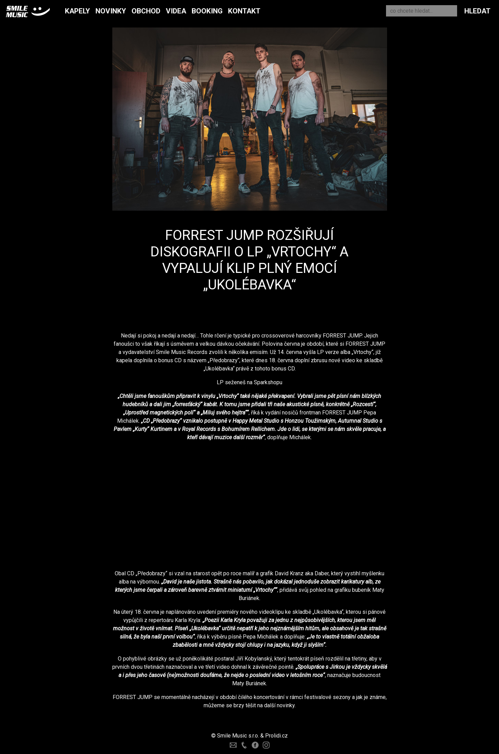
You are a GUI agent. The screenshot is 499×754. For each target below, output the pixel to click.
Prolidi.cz (276, 735)
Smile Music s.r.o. (238, 735)
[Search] (421, 10)
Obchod (146, 11)
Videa (176, 11)
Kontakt (244, 11)
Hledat (477, 11)
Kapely (77, 11)
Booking (207, 11)
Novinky (110, 11)
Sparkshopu (268, 382)
